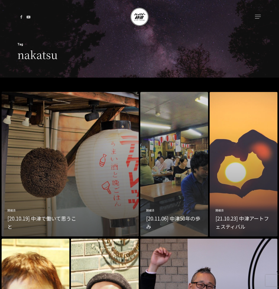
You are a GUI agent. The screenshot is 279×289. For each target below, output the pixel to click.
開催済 (11, 210)
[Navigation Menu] (258, 17)
